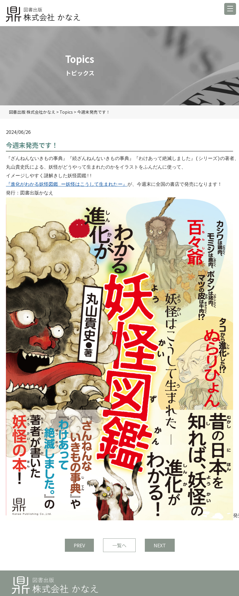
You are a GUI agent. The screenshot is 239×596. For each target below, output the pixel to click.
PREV (79, 545)
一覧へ (119, 545)
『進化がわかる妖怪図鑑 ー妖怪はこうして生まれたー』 (66, 184)
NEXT (160, 545)
